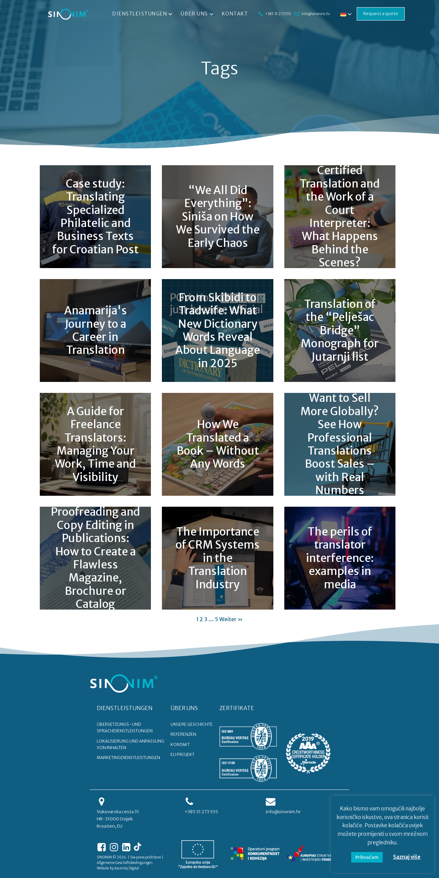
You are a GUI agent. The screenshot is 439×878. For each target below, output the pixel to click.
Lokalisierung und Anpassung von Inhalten (130, 744)
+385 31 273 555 (278, 14)
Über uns (198, 14)
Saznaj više (406, 857)
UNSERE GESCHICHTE (191, 724)
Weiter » (231, 619)
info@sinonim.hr (315, 14)
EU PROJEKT (182, 754)
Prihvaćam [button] (367, 857)
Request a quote (380, 13)
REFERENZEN (183, 734)
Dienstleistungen (143, 14)
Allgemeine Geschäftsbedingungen (125, 863)
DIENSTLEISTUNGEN (125, 708)
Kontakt (235, 14)
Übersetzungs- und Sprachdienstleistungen (125, 727)
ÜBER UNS (184, 708)
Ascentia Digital (126, 868)
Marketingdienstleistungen (128, 757)
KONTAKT (180, 744)
